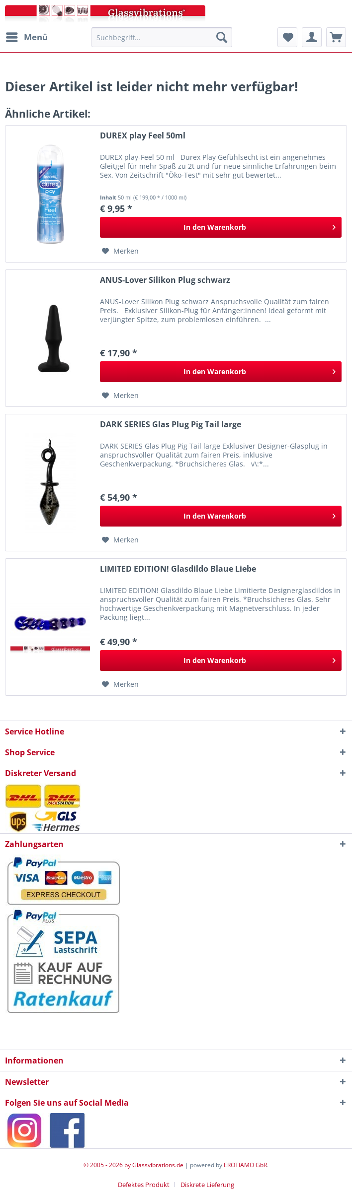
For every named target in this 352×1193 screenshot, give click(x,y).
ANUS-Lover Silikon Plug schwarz (165, 280)
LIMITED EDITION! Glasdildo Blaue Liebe (178, 569)
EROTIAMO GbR (245, 1165)
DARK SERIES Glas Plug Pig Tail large (170, 424)
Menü (27, 36)
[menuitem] (26, 37)
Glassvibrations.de (157, 1165)
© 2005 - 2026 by (108, 1165)
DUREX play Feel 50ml (142, 136)
